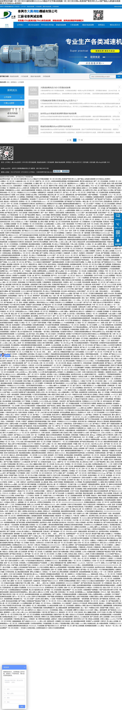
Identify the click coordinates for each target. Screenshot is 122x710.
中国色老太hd (69, 246)
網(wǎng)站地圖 (101, 162)
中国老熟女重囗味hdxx (20, 619)
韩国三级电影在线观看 (65, 444)
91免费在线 (41, 266)
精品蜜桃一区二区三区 (12, 513)
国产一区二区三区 (113, 224)
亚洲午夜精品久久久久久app (64, 397)
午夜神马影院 (59, 257)
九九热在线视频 (56, 345)
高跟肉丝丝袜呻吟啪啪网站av (19, 592)
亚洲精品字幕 (34, 188)
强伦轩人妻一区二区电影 (18, 538)
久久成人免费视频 (109, 275)
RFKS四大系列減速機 (47, 26)
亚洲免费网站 (78, 455)
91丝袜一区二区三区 (103, 502)
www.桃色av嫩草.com (53, 385)
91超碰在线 (18, 181)
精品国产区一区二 (80, 246)
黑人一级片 (53, 296)
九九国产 (34, 322)
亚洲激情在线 (109, 325)
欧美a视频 (109, 331)
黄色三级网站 (33, 372)
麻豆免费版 (45, 296)
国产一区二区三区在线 (12, 309)
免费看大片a (84, 516)
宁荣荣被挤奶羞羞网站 (114, 374)
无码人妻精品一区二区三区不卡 (77, 336)
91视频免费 (31, 329)
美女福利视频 (6, 401)
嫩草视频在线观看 (74, 608)
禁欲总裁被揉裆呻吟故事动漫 (82, 305)
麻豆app (92, 435)
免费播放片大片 (104, 289)
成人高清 (89, 215)
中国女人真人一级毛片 (14, 336)
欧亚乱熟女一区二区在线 (79, 271)
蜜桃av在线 (117, 567)
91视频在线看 (91, 551)
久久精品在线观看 (53, 605)
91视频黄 (112, 450)
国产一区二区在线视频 (101, 181)
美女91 (82, 197)
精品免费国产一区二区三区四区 (42, 403)
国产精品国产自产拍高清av (103, 199)
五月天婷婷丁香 (34, 448)
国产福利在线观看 (81, 195)
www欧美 (84, 269)
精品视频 (10, 264)
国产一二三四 (9, 504)
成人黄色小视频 (43, 221)
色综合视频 (105, 237)
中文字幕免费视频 (26, 206)
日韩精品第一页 (112, 385)
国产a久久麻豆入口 (16, 468)
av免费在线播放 (70, 210)
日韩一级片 (55, 446)
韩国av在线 (102, 498)
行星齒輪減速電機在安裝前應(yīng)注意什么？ (59, 100)
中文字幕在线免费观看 (36, 439)
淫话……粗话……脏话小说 (60, 226)
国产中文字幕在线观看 (92, 419)
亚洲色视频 (21, 282)
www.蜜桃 (43, 307)
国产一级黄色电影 (61, 336)
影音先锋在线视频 (22, 455)
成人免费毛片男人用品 (90, 190)
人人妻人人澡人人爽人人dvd (19, 612)
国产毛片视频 (8, 462)
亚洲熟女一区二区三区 (106, 273)
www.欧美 (22, 347)
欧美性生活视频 (39, 491)
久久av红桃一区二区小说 (16, 262)
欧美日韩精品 (74, 370)
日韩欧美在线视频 (26, 394)
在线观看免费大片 (82, 430)
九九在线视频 (74, 549)
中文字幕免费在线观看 (112, 257)
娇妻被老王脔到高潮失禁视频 (46, 287)
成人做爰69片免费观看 (19, 587)
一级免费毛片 (101, 374)
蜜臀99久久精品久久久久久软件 (83, 610)
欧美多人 (106, 525)
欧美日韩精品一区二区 (30, 547)
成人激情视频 (107, 403)
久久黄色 (65, 554)
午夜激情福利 (30, 538)
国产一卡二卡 (49, 538)
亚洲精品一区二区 (34, 412)
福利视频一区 (18, 533)
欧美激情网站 (28, 210)
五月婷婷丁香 (71, 480)
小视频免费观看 (10, 226)
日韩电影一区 (12, 419)
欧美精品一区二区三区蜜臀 (88, 325)
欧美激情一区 (30, 347)
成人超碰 (54, 190)
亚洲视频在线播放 (11, 498)
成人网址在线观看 (104, 320)
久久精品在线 (87, 284)
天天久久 (104, 592)
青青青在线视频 (56, 215)
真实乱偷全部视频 (12, 601)
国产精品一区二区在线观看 (53, 590)
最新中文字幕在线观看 (98, 379)
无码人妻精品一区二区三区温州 (46, 334)
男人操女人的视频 (109, 251)
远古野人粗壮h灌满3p (83, 186)
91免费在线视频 (46, 244)
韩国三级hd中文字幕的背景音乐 (103, 302)
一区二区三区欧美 (96, 260)
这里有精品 (31, 354)
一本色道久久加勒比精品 (28, 628)
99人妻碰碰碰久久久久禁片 (35, 228)
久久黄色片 (74, 253)
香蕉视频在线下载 (60, 563)
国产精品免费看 (30, 215)
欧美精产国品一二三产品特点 (24, 495)
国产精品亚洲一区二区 (78, 356)
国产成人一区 (67, 192)
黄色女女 (100, 421)
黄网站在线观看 (93, 603)
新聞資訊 (101, 25)
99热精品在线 (106, 415)
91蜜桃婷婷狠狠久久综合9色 (101, 217)
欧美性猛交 (31, 217)
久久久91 (42, 565)
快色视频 (54, 239)
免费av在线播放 (49, 246)
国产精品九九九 (99, 280)
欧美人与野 (110, 183)
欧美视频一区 (103, 489)
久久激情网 (46, 345)
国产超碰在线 (59, 246)
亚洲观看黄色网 (5, 406)
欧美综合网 (28, 242)
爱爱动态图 (98, 376)
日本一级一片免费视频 (38, 435)
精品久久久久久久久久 (46, 278)
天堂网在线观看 (56, 558)
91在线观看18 (45, 417)
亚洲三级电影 (49, 529)
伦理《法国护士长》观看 (107, 278)
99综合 (83, 581)
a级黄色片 (54, 619)
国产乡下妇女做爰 (59, 493)
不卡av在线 (20, 441)
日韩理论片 (103, 558)
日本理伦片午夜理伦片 (20, 365)
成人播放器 (4, 300)
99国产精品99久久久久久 (13, 298)
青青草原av (51, 428)
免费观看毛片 (42, 192)
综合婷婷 (118, 186)
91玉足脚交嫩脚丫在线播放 (82, 367)
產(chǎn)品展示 (33, 25)
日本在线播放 (111, 219)
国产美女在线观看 (76, 284)
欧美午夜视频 (58, 482)
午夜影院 (110, 318)
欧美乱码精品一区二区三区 (97, 475)
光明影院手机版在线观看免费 (108, 343)
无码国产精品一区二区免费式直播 (97, 192)
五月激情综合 (86, 560)
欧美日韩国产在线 (109, 287)
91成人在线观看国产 (87, 199)
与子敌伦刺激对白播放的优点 (93, 511)
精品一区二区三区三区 (84, 480)
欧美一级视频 (19, 358)
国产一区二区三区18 (46, 183)
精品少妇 (73, 226)
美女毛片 (88, 533)
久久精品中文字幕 (81, 206)
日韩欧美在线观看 (17, 278)
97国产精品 (96, 578)
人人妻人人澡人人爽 (65, 242)
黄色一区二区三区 (84, 444)
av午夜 (15, 390)
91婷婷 (88, 307)
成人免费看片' (89, 408)
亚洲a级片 (116, 493)
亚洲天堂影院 (60, 212)
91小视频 (68, 507)
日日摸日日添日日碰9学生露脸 (74, 262)
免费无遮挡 (49, 266)
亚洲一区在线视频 (87, 309)
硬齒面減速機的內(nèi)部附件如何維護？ (56, 126)
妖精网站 (79, 190)
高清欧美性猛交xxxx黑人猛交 (37, 376)
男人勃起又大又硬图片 (42, 354)
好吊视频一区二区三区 (73, 287)
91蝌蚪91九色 (45, 617)
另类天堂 (32, 367)
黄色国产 (39, 237)
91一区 (53, 457)
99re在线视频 (86, 500)
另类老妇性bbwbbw (94, 322)
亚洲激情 (49, 370)
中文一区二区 (95, 186)
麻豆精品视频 (90, 230)
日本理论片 (82, 215)
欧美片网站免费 (54, 188)
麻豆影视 (106, 486)
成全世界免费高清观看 (63, 309)
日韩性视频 (74, 435)
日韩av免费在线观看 (75, 578)
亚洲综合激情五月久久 (112, 215)
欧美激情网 (32, 529)
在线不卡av (16, 266)
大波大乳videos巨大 (97, 444)
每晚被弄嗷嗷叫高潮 (86, 491)
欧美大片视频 (71, 188)
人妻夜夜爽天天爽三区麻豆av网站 (41, 284)
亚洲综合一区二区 (24, 201)
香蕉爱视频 (30, 197)
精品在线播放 (41, 605)
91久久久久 (33, 626)
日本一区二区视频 (88, 437)
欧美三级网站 (52, 500)
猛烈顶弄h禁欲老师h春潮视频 (24, 556)
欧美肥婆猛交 (59, 596)
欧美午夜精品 (101, 349)
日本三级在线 (48, 228)
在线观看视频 (36, 417)
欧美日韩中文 (77, 363)
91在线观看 (40, 626)
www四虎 (103, 300)
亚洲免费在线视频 (63, 264)
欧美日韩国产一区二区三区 (86, 291)
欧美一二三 (17, 446)
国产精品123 (97, 423)
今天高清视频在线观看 (102, 361)
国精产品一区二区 (79, 219)
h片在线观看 (115, 406)
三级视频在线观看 (38, 480)
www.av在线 (36, 471)
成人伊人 (104, 437)
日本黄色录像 (44, 188)
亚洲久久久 (72, 186)
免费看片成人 (4, 271)
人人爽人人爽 (41, 621)
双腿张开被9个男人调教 (23, 583)
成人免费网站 (98, 493)
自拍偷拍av (116, 403)
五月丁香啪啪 (26, 401)
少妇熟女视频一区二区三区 (43, 493)
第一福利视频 (86, 233)
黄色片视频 (27, 381)
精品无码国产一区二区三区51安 (14, 410)
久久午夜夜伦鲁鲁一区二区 (15, 215)
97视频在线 (81, 547)
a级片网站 (90, 522)
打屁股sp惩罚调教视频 (41, 197)
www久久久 (114, 394)
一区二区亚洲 (33, 455)
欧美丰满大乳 (88, 388)
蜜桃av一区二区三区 (109, 244)
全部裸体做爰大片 (42, 628)
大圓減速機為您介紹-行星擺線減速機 (55, 88)
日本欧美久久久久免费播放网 (63, 302)
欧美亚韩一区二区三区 (20, 264)
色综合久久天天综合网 (80, 603)
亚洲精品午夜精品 (94, 239)
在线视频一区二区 (16, 224)
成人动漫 (48, 507)
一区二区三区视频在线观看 (70, 441)
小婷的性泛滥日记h (11, 412)
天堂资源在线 (105, 383)
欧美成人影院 (70, 190)
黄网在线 (113, 480)
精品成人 (7, 201)
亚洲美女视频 (6, 363)
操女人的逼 (110, 462)
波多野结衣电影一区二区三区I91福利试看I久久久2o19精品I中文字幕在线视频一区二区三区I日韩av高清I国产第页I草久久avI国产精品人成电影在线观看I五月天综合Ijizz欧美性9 (55, 179)
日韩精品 (101, 271)
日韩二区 (96, 273)
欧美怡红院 (14, 201)
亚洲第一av (12, 482)
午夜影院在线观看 (116, 392)
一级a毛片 (84, 556)
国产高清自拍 (112, 610)
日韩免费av (80, 511)
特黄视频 (8, 459)
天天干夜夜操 (61, 480)
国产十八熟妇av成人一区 (23, 430)
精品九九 (4, 394)
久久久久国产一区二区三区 (56, 255)
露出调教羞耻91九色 (58, 507)
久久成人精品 (87, 464)
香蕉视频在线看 (69, 482)
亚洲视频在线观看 (26, 309)
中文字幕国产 (12, 246)
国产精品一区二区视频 (21, 542)
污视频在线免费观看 (20, 217)
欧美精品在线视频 (24, 408)
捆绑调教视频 (107, 605)
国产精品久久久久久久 (86, 255)
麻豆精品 (89, 273)
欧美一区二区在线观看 (66, 605)
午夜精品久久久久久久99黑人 (85, 361)
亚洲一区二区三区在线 (11, 563)
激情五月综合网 (67, 338)
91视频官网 (88, 289)
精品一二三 (72, 300)
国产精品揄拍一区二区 (7, 269)
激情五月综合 (4, 423)
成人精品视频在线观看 (22, 572)
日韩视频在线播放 (64, 374)
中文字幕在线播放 (71, 235)
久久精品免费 (108, 228)
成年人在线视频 (61, 504)
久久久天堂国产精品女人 (113, 412)
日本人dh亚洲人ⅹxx (17, 221)
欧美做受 (80, 217)
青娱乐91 (94, 495)
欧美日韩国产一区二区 (105, 212)
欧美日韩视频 (68, 347)
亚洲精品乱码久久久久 (19, 545)
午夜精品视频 (74, 329)
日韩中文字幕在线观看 (74, 504)
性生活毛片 (71, 522)
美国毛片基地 (72, 390)
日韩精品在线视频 (19, 383)
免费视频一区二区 (23, 502)
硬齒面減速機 (30, 6)
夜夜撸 (68, 334)
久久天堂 (40, 567)
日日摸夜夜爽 (41, 484)
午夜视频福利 (36, 558)
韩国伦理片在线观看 (74, 237)
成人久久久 (106, 388)
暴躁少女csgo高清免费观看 (58, 567)
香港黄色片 (65, 215)
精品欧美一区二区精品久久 (15, 397)
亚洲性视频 (33, 221)
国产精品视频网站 (112, 208)
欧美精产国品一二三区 (58, 547)
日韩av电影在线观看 (39, 309)
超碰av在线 (101, 426)
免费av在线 (104, 322)
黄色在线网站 (12, 518)
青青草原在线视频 (97, 367)
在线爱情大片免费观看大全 (56, 388)
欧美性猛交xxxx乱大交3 (18, 457)
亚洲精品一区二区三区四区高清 (33, 224)
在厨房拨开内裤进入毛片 (66, 527)
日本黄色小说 (97, 587)
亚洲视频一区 (107, 311)
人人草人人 (61, 210)
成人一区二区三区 (96, 210)
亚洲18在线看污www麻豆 (81, 432)
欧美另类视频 (37, 305)
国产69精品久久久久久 (113, 282)
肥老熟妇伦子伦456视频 (54, 203)
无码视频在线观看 (21, 504)
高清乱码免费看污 (34, 212)
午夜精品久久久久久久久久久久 (80, 379)
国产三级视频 (117, 298)
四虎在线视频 (16, 401)
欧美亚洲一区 (6, 327)
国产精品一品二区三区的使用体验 (60, 221)
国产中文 (38, 275)
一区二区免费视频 (28, 493)
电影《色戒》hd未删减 (89, 287)
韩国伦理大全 (33, 264)
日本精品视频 (37, 331)
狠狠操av (16, 576)
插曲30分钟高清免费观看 (54, 435)
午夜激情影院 (46, 282)
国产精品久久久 (95, 432)
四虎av (3, 421)
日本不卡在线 (98, 275)
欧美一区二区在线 (93, 224)
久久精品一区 (89, 244)
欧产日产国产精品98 (57, 217)
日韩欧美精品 (79, 459)
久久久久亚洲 (111, 284)
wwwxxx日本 (11, 430)
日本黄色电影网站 (36, 623)
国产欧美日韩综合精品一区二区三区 (91, 441)
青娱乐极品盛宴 (93, 269)
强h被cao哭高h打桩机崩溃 (71, 569)
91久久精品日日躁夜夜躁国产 (42, 262)
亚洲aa (90, 594)
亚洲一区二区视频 (79, 230)
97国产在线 (102, 590)
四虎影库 (82, 253)
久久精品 (4, 435)
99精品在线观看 (43, 423)
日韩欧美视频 (55, 331)
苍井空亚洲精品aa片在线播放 (79, 426)
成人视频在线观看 (25, 437)
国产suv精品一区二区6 (49, 444)
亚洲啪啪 (92, 251)
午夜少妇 (118, 275)
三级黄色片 (69, 233)
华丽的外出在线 (112, 242)
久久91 (39, 540)
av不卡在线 (57, 248)
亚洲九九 (13, 529)
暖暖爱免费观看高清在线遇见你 (72, 415)
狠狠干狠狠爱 (69, 439)
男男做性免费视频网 (87, 316)
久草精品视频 (27, 183)
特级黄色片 (38, 444)
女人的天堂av (71, 313)
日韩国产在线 (47, 495)
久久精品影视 (26, 298)
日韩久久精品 (104, 619)
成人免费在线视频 (13, 585)
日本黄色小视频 (5, 340)
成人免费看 (98, 244)
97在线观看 (107, 468)
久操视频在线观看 (98, 197)
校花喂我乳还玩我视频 (48, 320)
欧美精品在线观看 (44, 547)
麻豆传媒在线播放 (39, 273)
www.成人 (3, 520)
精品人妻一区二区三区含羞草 (20, 313)
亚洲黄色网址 (13, 608)
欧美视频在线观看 (106, 614)
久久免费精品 (21, 197)
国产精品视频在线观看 (111, 518)
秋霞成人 (93, 540)
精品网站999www (73, 183)
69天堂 (116, 428)
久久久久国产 (80, 212)
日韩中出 (99, 251)
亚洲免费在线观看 (98, 363)
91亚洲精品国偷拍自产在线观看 (37, 563)
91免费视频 (85, 278)
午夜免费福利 (88, 507)
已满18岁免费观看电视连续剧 (27, 390)
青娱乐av (39, 215)
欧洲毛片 (75, 376)
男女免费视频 (43, 242)
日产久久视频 (57, 473)
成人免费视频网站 (98, 500)
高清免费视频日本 (30, 358)
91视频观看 (27, 403)
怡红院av (33, 542)
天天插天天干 (58, 192)
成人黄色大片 (15, 199)
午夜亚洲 (76, 347)
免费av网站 (103, 549)
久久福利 (3, 464)
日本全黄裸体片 (116, 260)
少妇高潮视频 (117, 381)
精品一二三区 (105, 340)
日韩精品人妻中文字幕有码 (105, 435)
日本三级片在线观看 (71, 307)
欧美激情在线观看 (115, 192)
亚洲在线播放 (107, 376)
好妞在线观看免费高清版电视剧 (39, 219)
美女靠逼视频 (46, 275)
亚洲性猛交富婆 (69, 206)
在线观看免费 (103, 313)
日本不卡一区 (81, 498)
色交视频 (100, 287)
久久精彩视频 (47, 551)
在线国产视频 (104, 608)
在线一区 (51, 426)
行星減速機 (38, 6)
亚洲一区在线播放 (77, 489)
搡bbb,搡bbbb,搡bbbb (36, 592)
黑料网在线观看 (99, 257)
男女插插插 (66, 435)
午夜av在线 (74, 244)
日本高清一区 (113, 181)
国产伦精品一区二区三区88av (42, 603)
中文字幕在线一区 (98, 457)
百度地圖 (85, 162)
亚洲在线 (106, 221)
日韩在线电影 (87, 363)
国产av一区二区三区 (79, 192)
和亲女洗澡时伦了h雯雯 (7, 195)
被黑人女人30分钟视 (82, 210)
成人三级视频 (51, 309)
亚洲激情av (32, 237)
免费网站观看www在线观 (82, 397)
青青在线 (102, 327)
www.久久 (11, 358)
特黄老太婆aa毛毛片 (47, 336)
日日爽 (112, 361)
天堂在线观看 (86, 282)
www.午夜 (13, 273)
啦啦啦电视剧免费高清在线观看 (77, 239)
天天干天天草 (55, 367)
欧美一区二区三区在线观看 (96, 412)
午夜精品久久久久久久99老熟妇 (27, 192)
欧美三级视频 (27, 533)
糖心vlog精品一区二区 (63, 271)
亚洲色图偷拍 (93, 513)
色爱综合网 (82, 307)
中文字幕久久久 (74, 197)
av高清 (87, 554)
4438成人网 (19, 531)
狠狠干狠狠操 (110, 327)
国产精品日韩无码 (6, 594)
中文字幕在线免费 (60, 208)
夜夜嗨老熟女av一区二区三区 (21, 253)
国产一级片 (44, 212)
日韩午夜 (38, 208)
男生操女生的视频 (50, 439)
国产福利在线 (36, 336)
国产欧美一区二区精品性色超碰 (10, 376)
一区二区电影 (101, 208)
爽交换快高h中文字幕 (27, 208)
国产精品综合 (117, 612)
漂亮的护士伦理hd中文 (19, 428)
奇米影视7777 (34, 199)
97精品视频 (75, 340)
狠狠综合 (100, 403)
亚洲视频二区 (91, 466)
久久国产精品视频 (96, 221)
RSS (108, 162)
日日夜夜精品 (14, 244)
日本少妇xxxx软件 (73, 446)
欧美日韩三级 (16, 284)
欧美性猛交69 (72, 291)
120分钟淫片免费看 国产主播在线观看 (23, 392)
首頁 (7, 25)
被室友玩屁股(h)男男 (98, 397)
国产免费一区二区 (112, 390)
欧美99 (57, 381)
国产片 (115, 212)
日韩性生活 (64, 428)
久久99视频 (25, 352)
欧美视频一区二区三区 (14, 439)
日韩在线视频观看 (53, 298)
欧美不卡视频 (50, 293)
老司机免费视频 (44, 230)
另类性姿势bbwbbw (21, 311)
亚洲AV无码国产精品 (10, 475)
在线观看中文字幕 (7, 576)
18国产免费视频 (93, 195)
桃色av (27, 239)
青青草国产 (36, 296)
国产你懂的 (116, 401)
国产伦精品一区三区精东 (102, 255)
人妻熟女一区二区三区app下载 (64, 343)
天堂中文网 (56, 475)
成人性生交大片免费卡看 (8, 197)
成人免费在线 (52, 399)
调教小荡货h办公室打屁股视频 (71, 280)
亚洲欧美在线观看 (114, 329)
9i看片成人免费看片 (68, 545)
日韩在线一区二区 (26, 415)
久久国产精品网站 (100, 462)
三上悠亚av (58, 224)
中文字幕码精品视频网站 (53, 280)
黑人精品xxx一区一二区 (112, 305)
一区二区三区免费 (100, 183)
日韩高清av (92, 426)
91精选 (16, 322)
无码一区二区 (6, 399)
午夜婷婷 (42, 574)
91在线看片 (94, 365)
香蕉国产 (29, 305)
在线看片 (10, 435)
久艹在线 (87, 450)
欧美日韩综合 (52, 264)
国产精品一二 (37, 415)
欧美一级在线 (18, 500)
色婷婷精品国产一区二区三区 (52, 365)
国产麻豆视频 (20, 522)
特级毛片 (66, 540)
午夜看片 (22, 527)
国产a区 (25, 269)
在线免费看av (15, 340)
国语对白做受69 (109, 596)
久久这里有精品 (20, 334)
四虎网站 (43, 374)
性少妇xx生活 (59, 464)
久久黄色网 (117, 558)
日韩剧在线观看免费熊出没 (32, 320)
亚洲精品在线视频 (92, 498)
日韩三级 (8, 325)
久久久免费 (77, 282)
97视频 (49, 322)
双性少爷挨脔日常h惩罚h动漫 (11, 605)
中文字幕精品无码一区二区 (43, 556)
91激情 (89, 428)
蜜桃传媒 (75, 345)
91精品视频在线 (70, 430)
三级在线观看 (82, 383)
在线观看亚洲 (83, 392)
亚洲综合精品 (6, 253)
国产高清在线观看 (97, 228)
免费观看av (32, 302)
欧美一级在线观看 (68, 224)
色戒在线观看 (115, 255)
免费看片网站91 (72, 563)
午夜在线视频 (65, 475)
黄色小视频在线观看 (115, 370)
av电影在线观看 (5, 278)
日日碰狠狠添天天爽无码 (27, 203)
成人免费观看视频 (88, 280)
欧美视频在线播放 (31, 343)
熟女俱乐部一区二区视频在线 (80, 221)
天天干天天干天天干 (45, 316)
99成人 (45, 340)
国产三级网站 (44, 253)
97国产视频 (74, 392)
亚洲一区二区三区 (22, 529)
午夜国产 (24, 421)
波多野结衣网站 (104, 531)
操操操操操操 (16, 621)
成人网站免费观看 (63, 572)
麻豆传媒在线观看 (91, 212)
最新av (66, 311)
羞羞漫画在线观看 (69, 269)
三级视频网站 (43, 430)
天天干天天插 (16, 316)
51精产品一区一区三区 (25, 296)
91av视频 (88, 262)
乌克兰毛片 (90, 563)
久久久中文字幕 (69, 289)
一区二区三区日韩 (6, 230)
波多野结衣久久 (41, 203)
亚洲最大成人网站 (31, 195)
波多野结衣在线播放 (24, 471)
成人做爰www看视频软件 (89, 358)
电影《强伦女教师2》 (102, 291)
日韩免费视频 (108, 399)
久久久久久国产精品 (84, 529)
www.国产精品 (72, 273)
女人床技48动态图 (21, 450)
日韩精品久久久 (108, 428)
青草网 (103, 423)
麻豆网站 (92, 516)
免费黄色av (78, 605)
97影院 (31, 311)
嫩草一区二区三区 (8, 210)
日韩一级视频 (104, 459)
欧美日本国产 (99, 230)
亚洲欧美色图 (56, 403)
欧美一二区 (110, 379)
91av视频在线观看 (30, 327)
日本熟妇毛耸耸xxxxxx (38, 201)
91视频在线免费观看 (77, 419)
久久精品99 (86, 439)
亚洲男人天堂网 (92, 206)
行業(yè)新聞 (9, 103)
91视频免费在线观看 (16, 320)
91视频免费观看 (105, 239)
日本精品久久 (102, 188)
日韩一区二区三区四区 (46, 363)
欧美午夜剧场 (23, 412)
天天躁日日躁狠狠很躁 (96, 293)
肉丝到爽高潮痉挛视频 (9, 471)
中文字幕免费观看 (44, 361)
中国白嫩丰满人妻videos (98, 318)
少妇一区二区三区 (29, 181)
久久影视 (100, 486)
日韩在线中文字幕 (31, 287)
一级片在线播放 (115, 291)
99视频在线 (97, 547)
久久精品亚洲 (26, 462)
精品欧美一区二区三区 (98, 282)
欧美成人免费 (83, 376)
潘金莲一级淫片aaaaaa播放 (64, 293)
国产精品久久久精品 (100, 345)
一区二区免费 (15, 406)
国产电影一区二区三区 (80, 293)
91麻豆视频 (78, 493)
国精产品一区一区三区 (42, 181)
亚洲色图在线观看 (36, 410)
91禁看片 (111, 558)
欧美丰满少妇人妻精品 (90, 394)
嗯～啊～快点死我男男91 (65, 296)
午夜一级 (64, 574)
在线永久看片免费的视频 (45, 343)
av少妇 (84, 551)
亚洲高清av (73, 215)
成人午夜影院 (105, 430)
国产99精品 (4, 262)
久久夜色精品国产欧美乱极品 (80, 260)
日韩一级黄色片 (21, 482)
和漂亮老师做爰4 (100, 453)
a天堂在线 (89, 547)
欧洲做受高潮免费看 (32, 522)
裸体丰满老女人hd (43, 302)
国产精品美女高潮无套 (41, 251)
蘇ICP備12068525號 (42, 168)
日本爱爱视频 (23, 244)
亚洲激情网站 (24, 199)
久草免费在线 (61, 334)
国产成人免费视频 (108, 471)
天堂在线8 (21, 307)
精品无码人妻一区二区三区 (39, 186)
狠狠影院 (108, 372)
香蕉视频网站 (6, 251)
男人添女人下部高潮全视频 (61, 244)
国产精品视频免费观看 (114, 455)
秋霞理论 (71, 459)
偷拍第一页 (104, 484)
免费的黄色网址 (70, 212)
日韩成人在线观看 (104, 394)
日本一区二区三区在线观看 (14, 381)
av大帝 (111, 356)
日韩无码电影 (42, 195)
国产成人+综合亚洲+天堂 (105, 358)
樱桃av (56, 313)
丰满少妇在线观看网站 (40, 426)
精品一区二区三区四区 (43, 217)
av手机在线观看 (81, 576)
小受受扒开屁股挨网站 (94, 471)
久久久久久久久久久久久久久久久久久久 (34, 233)
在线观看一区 (27, 379)
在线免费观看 (43, 269)
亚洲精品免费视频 (70, 581)
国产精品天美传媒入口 (17, 554)
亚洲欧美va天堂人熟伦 (43, 190)
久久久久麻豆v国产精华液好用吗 (31, 291)
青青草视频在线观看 (92, 354)
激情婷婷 (40, 518)
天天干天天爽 (41, 358)
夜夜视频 (47, 239)
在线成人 (78, 269)
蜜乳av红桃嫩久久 (107, 533)
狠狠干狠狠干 (79, 289)
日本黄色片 (58, 269)
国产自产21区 (87, 302)
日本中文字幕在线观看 (62, 260)
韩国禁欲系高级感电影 (92, 614)
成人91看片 (100, 399)
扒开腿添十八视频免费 (63, 253)
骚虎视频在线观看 (58, 262)
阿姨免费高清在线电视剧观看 (57, 237)
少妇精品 (17, 208)
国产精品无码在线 (56, 417)
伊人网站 (114, 206)
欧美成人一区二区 (101, 219)
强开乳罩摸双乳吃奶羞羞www (35, 385)
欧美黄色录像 (92, 392)
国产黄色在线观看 (6, 266)
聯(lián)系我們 (118, 6)
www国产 (97, 437)
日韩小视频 (35, 253)
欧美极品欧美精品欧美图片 (30, 289)
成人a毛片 (68, 394)
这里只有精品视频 (82, 596)
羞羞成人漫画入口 (82, 188)
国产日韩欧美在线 (75, 437)
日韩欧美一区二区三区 (39, 298)
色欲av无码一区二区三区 (94, 356)
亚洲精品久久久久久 (51, 560)
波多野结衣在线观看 (68, 251)
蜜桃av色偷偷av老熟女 (77, 354)
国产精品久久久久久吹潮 (30, 230)
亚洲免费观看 (25, 316)
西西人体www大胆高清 (7, 293)
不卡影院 (53, 197)
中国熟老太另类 (84, 435)
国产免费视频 (106, 264)
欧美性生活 (40, 542)
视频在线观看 (12, 307)
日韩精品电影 (66, 365)
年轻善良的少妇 (51, 210)
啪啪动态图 (95, 574)
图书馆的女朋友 (39, 578)
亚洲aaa (102, 574)
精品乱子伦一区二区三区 (61, 370)
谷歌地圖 (92, 162)
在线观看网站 (103, 269)
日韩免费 (8, 316)
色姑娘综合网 (27, 581)
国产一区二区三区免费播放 (56, 233)
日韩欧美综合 (67, 423)
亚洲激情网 (37, 457)
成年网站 (50, 374)
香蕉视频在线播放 (49, 516)
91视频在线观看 (41, 406)
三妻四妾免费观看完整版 (55, 525)
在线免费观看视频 (88, 565)
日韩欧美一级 (97, 415)
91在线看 (30, 251)
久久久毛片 (23, 540)
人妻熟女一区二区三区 (7, 181)
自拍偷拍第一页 (76, 518)
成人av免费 (51, 257)
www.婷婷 (80, 408)
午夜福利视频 (94, 343)
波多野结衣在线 (76, 374)
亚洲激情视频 (67, 305)
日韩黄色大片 (115, 253)
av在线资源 (40, 529)
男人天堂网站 (59, 587)
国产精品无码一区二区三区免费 (52, 305)
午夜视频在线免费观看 (69, 594)
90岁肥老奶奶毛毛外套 (73, 208)
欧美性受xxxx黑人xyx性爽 (26, 498)
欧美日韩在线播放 (63, 437)
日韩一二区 (81, 273)
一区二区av (115, 626)
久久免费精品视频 (26, 603)
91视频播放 (88, 197)
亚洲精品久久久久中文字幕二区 (92, 401)
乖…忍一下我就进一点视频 (28, 271)
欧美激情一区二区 (66, 385)
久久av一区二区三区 (60, 183)
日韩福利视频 (115, 430)
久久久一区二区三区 (71, 255)
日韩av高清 (103, 224)
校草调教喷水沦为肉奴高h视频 (27, 388)
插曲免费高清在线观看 (7, 334)
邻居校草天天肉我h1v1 (32, 307)
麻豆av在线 (87, 217)
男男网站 (51, 269)
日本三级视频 (93, 188)
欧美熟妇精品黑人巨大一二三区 (71, 278)
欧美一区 (108, 397)
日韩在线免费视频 (47, 208)
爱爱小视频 (57, 228)
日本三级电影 (20, 195)
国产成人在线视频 (78, 626)
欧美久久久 (15, 347)
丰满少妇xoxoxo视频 (82, 251)
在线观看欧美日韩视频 (47, 260)
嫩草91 (6, 574)
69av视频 (58, 554)
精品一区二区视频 (104, 392)
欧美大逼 (33, 502)
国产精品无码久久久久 (93, 340)
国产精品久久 (109, 363)
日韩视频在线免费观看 (53, 574)
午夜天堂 (76, 516)
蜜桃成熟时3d (45, 408)
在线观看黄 (61, 439)
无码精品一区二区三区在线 (73, 464)
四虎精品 (93, 296)
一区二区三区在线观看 (7, 372)
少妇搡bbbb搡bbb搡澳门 (30, 486)
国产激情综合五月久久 (108, 262)
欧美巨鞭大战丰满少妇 (46, 235)
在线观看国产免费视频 (20, 489)
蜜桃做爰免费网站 (55, 251)
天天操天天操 (72, 484)
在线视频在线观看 (76, 264)
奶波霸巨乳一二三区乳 (45, 390)
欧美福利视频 (6, 379)
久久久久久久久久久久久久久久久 (15, 480)
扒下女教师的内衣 (75, 477)
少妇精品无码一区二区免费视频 (15, 318)
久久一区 (22, 280)
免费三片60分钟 (109, 293)
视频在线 (79, 567)
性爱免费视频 (87, 578)
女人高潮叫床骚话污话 (89, 374)
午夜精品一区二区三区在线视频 (105, 203)
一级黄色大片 (49, 491)
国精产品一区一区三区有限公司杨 (68, 462)
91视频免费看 (22, 354)
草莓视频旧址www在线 (12, 190)
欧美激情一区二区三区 (30, 507)
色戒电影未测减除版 (93, 592)
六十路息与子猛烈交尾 (80, 399)
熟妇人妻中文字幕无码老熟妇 (17, 444)
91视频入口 (26, 186)
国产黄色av (28, 262)
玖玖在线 (64, 291)
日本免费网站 (109, 230)
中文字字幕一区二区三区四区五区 (73, 248)
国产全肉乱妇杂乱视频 (110, 522)
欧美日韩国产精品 (32, 361)
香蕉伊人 (52, 212)
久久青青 (46, 592)
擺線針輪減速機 (47, 6)
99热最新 (99, 311)
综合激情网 (109, 197)
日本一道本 (68, 230)
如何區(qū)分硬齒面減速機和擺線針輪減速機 (58, 113)
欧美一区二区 (113, 336)
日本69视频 (46, 215)
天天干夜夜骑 (14, 271)
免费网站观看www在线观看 (46, 271)
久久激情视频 (51, 450)
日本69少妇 (77, 233)
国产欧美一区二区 (75, 468)
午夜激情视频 (47, 623)
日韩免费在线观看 (110, 500)
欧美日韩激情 (4, 305)
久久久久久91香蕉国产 (73, 583)
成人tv (118, 608)
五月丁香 (84, 619)
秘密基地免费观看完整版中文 (72, 203)
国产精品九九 (4, 569)
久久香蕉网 (107, 248)
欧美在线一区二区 (111, 280)
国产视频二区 (111, 453)
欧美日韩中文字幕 (112, 590)
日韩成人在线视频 (75, 551)
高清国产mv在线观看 (36, 239)
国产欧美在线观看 (61, 273)
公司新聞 (21, 82)
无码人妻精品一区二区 (29, 605)
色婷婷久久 (71, 574)
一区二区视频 (103, 354)
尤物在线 (103, 455)
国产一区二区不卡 (59, 316)
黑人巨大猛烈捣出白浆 (25, 331)
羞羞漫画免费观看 (104, 266)
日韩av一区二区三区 (17, 287)
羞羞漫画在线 (70, 195)
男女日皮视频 (107, 493)
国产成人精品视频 (6, 284)
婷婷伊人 (29, 480)
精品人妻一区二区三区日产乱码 (93, 201)
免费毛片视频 (14, 423)
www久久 (24, 376)
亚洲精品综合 (116, 264)
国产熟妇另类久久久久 (62, 538)
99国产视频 (4, 307)
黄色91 (78, 581)
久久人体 (84, 417)
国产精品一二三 (73, 536)
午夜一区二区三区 (111, 271)
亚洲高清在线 (49, 587)
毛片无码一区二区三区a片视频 (92, 264)
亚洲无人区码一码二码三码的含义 (47, 392)
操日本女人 (15, 206)
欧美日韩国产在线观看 (89, 208)
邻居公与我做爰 (97, 235)
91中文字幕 (68, 320)
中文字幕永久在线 (81, 224)
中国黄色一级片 (7, 237)
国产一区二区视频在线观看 (62, 266)
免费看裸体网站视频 (65, 448)
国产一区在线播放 (22, 367)
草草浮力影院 (20, 466)
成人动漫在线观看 (102, 623)
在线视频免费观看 (10, 522)
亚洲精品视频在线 (20, 228)
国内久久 (95, 289)
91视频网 (58, 621)
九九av (54, 462)
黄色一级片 (85, 298)
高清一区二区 (89, 219)
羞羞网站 (23, 266)
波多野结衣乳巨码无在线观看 (45, 549)
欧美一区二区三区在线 (30, 278)
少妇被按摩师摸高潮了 (9, 491)
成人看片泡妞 (96, 262)
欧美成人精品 (72, 554)
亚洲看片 (63, 188)
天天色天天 (86, 406)
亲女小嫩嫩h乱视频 (35, 464)
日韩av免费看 (110, 581)
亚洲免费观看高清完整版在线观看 (70, 298)
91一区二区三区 (110, 574)
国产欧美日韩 (94, 278)
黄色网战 (81, 244)
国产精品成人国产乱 (11, 212)
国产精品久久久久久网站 (82, 296)
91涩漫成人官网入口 (10, 502)
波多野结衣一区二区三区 (35, 246)
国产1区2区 (106, 210)
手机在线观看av (45, 446)
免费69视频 (63, 446)
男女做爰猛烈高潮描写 (81, 343)
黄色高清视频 (113, 507)
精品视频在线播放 (34, 244)
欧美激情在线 (33, 477)
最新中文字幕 (53, 186)
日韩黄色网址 (91, 390)
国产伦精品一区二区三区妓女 (34, 397)
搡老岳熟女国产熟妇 (113, 509)
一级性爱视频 (85, 599)
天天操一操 (30, 275)
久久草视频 (78, 482)
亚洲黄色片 (76, 349)
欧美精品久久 (77, 320)
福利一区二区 (56, 379)
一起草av (37, 576)
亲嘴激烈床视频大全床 (67, 352)
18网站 (92, 406)
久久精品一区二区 (25, 322)
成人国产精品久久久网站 (106, 190)
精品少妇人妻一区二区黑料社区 (57, 484)
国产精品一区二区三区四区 (63, 520)
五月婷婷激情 (50, 536)
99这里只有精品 (32, 266)
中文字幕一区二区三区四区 (94, 381)
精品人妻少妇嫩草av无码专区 (47, 527)
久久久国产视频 (111, 563)
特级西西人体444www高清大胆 (19, 188)
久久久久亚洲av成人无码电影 (91, 237)
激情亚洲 (72, 311)
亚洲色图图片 (17, 186)
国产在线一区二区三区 (111, 444)
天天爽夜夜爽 (48, 383)
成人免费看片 (98, 248)
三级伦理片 (62, 401)
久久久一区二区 (97, 428)
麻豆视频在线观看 (63, 578)
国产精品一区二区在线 (35, 551)
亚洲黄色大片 (50, 273)
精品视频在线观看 (7, 383)
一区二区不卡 (85, 540)
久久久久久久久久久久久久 (35, 587)
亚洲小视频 (62, 190)
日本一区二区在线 (13, 203)
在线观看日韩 (73, 572)
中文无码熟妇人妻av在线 (43, 226)
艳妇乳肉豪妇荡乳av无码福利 (54, 372)
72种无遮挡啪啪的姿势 (101, 316)
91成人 (55, 374)
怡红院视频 (25, 284)
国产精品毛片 (104, 520)
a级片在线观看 (101, 390)
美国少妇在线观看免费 (101, 491)
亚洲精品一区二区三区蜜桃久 (104, 545)
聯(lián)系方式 (115, 25)
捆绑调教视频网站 (80, 466)
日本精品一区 (4, 188)
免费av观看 (6, 199)
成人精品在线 (39, 498)
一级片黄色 (46, 331)
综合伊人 (84, 349)
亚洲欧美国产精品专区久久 (61, 284)
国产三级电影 (11, 531)
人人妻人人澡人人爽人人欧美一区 (13, 343)
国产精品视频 (11, 473)
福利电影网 (103, 610)
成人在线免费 (22, 551)
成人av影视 (59, 206)
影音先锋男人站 (59, 235)
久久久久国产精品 (71, 383)
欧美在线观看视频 (112, 246)
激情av (103, 563)
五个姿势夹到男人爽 (86, 257)
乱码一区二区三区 (10, 367)
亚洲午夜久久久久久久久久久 (36, 300)
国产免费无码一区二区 (22, 248)
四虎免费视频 (19, 210)
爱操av (51, 482)
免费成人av (52, 423)
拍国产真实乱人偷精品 (107, 186)
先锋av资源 (51, 394)
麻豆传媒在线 (4, 257)
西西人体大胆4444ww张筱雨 (104, 516)
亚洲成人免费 (62, 186)
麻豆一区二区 (20, 226)
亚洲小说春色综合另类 (83, 228)
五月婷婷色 (114, 383)
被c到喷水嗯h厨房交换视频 (61, 358)
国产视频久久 (92, 336)
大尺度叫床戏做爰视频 (9, 349)
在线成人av (91, 399)
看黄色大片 (51, 206)
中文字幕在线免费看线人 (81, 327)
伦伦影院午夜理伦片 (67, 331)
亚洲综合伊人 (39, 280)
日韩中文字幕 (53, 242)
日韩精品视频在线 (33, 260)
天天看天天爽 (49, 542)
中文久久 (5, 493)
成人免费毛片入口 (105, 338)
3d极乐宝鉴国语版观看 (28, 190)
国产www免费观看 (62, 197)
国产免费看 (118, 363)
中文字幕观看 (20, 473)
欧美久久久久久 (7, 186)
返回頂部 (118, 244)
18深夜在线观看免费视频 (59, 181)
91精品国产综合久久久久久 (14, 183)
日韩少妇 (52, 253)
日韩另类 (31, 365)
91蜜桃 (47, 578)
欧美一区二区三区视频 (39, 206)
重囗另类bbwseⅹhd (23, 464)
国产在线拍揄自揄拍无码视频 (29, 235)
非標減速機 (55, 6)
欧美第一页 (38, 495)
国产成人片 (67, 340)
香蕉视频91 (106, 260)
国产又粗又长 (77, 385)
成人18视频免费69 (64, 392)
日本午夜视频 (46, 415)
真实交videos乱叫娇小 (21, 219)
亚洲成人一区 (103, 329)
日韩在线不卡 (56, 441)
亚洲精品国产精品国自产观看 (105, 551)
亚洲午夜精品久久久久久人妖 (100, 233)
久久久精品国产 (82, 484)
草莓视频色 (109, 567)
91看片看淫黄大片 (88, 385)
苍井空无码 (77, 619)
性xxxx (16, 432)
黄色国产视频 (96, 533)
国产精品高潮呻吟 (59, 383)
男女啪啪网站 (88, 248)
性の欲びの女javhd (50, 437)
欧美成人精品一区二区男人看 (53, 289)
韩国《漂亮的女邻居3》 (43, 367)
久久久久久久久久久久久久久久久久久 (106, 565)
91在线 (41, 289)
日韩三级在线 (45, 432)
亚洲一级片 (4, 560)
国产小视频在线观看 (10, 370)
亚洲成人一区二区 (92, 313)
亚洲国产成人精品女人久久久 (9, 235)
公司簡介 (20, 25)
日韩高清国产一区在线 (93, 253)
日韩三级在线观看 (17, 363)
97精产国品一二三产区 (57, 230)
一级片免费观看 (62, 459)
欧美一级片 (36, 533)
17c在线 (52, 599)
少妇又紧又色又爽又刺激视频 (49, 412)
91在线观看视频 (69, 322)
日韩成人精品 (94, 300)
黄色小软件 (104, 507)
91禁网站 (24, 511)
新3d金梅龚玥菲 (37, 381)
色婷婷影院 (15, 280)
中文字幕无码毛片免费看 (34, 282)
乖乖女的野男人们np (99, 331)
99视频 (51, 302)
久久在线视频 (99, 448)
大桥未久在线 (44, 338)
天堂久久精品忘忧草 (84, 235)
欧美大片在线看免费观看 (57, 628)
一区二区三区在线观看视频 (55, 201)
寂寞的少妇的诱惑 (80, 527)
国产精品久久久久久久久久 (15, 239)
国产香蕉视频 (105, 253)
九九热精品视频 (49, 224)
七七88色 (82, 340)
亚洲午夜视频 (42, 322)
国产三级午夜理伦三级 (65, 399)
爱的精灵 (106, 421)
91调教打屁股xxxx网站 (96, 596)
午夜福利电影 (60, 599)
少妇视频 (97, 507)
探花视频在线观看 (73, 181)
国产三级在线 (67, 219)
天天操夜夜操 (115, 338)
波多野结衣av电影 (45, 522)
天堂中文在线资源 (65, 199)
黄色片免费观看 (110, 482)
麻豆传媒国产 (92, 349)
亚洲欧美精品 (11, 466)
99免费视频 (104, 370)
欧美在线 (37, 617)
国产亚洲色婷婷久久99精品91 (41, 419)
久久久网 (41, 372)
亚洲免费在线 (108, 201)
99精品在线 (35, 338)
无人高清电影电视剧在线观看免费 (79, 318)
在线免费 (50, 192)
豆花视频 (7, 224)
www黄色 (51, 563)
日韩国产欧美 (115, 210)
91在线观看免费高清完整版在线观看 (103, 585)
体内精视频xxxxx (58, 322)
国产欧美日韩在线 (71, 217)
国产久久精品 (58, 529)
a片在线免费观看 (114, 269)
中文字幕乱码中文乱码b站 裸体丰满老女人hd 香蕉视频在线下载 (91, 334)
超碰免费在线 (93, 338)
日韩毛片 (103, 621)
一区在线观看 (103, 195)
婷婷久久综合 (28, 399)
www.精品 (43, 428)
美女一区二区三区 (36, 352)
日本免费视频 (76, 199)
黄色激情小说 (98, 522)
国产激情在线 (104, 599)
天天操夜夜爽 (76, 309)
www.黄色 (83, 623)
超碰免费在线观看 (104, 206)
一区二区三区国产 (88, 203)
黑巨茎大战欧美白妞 (86, 181)
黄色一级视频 (23, 302)
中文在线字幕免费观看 (52, 325)
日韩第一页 (80, 226)
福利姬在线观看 (28, 468)
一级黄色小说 (62, 239)
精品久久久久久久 (43, 610)
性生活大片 (42, 199)
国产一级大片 (40, 538)
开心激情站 (10, 432)
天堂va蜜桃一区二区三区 (15, 581)
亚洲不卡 (49, 475)
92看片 (26, 221)
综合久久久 (79, 275)
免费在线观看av (22, 374)
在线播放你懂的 (116, 266)
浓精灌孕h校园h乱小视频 (24, 273)
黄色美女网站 (16, 230)
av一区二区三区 (24, 432)
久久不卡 (31, 444)
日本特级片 (19, 269)
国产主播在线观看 (53, 199)
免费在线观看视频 (110, 457)
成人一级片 (84, 608)
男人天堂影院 (67, 349)
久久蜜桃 (36, 183)
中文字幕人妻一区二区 (110, 352)
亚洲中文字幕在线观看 (12, 233)
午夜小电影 (117, 331)
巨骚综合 (42, 293)
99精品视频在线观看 (56, 219)
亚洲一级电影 (51, 421)
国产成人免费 (33, 269)
